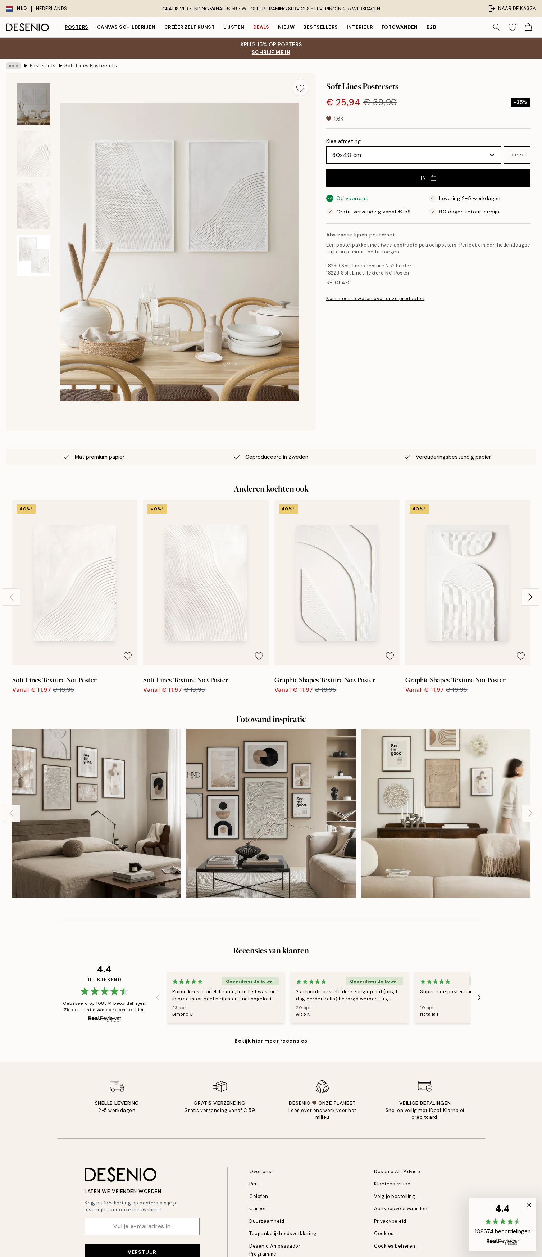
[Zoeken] (497, 27)
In (428, 178)
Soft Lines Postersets (90, 66)
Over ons (260, 1171)
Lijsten (234, 27)
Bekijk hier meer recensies (271, 1040)
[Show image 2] (33, 154)
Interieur (360, 27)
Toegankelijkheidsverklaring (282, 1233)
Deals (261, 27)
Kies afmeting (343, 141)
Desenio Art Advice (397, 1171)
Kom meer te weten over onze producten (375, 298)
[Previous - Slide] (11, 597)
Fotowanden (400, 27)
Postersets (43, 66)
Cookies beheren (394, 1246)
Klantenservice (392, 1184)
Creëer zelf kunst (189, 27)
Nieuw (286, 27)
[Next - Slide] (530, 597)
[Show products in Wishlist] (512, 27)
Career (257, 1209)
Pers (254, 1184)
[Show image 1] (33, 104)
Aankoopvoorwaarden (400, 1209)
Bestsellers (320, 27)
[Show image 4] (33, 255)
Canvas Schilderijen (126, 27)
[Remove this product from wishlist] (300, 87)
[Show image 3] (33, 206)
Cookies (384, 1233)
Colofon (258, 1196)
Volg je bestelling (394, 1196)
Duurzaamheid (266, 1221)
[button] (517, 155)
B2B (432, 27)
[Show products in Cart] (528, 27)
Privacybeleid (390, 1221)
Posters (76, 27)
